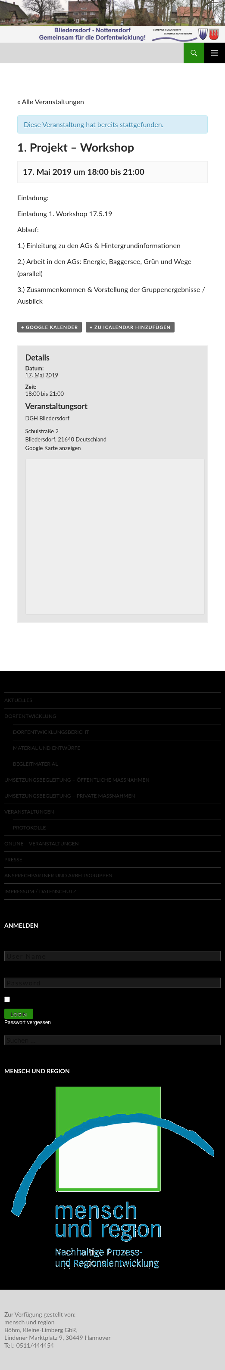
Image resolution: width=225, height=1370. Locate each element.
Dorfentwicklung (30, 716)
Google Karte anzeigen (53, 447)
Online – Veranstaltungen (41, 843)
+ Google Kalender (49, 327)
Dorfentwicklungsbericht (51, 732)
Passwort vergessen (27, 1022)
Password (17, 971)
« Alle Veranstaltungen (50, 101)
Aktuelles (18, 700)
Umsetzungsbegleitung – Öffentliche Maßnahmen (77, 780)
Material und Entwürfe (46, 748)
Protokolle (29, 827)
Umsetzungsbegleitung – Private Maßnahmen (69, 795)
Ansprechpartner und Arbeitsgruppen (58, 875)
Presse (13, 859)
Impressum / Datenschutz (40, 891)
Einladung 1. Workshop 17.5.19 (64, 213)
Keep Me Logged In (40, 998)
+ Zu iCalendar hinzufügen (130, 327)
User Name (19, 944)
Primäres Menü (214, 53)
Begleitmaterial (35, 764)
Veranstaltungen (29, 811)
